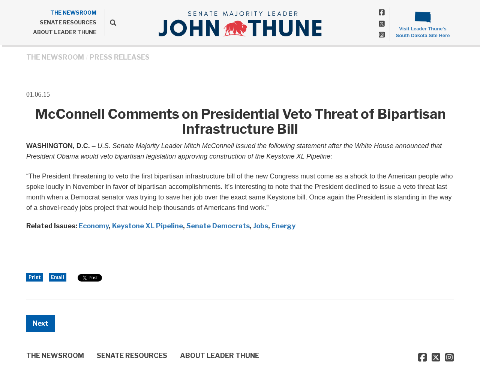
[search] (110, 22)
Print (34, 277)
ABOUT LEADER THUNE (64, 32)
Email (57, 277)
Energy (284, 226)
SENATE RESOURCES (68, 22)
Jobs (260, 226)
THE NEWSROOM (73, 12)
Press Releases (120, 57)
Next (40, 323)
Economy (94, 226)
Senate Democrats (218, 226)
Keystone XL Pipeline (147, 226)
